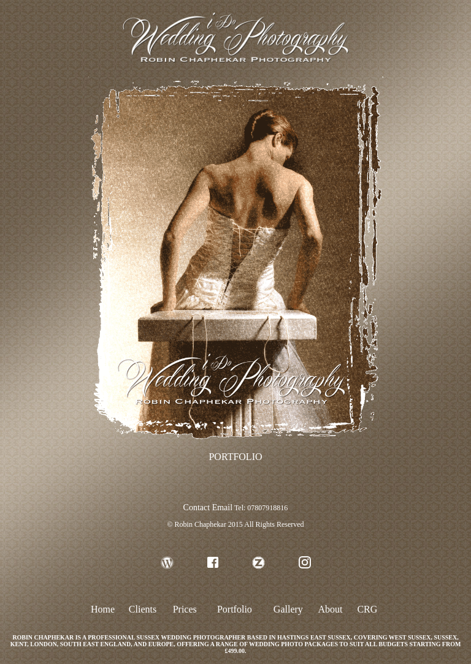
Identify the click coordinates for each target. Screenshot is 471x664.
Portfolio (234, 609)
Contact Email (207, 507)
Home (103, 609)
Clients (142, 609)
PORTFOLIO (235, 456)
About (330, 609)
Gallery (288, 609)
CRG (367, 609)
